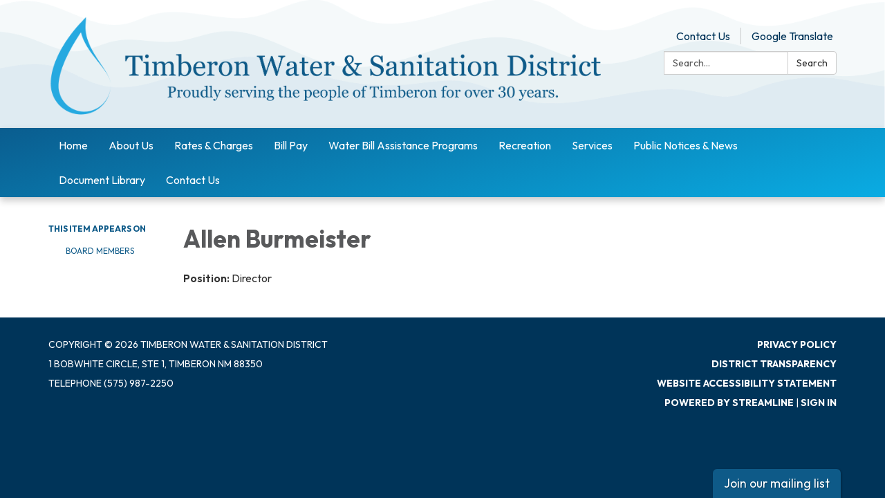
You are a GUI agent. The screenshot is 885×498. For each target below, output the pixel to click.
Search (812, 63)
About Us (131, 145)
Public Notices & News (685, 145)
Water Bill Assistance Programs (403, 145)
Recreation (525, 145)
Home (73, 145)
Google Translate (792, 36)
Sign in (819, 402)
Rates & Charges (213, 145)
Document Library (102, 180)
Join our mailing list (777, 483)
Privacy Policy (797, 344)
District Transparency (774, 364)
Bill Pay (291, 145)
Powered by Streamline (729, 402)
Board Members (100, 251)
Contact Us (703, 36)
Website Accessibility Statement (747, 383)
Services (592, 145)
